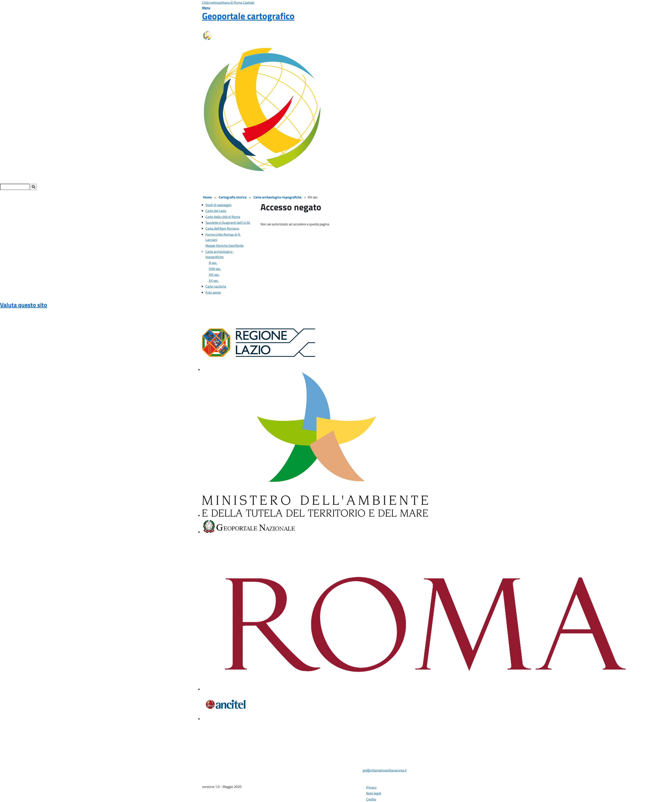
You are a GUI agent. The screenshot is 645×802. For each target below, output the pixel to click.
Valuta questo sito (23, 304)
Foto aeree (213, 292)
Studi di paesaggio (218, 204)
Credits (371, 799)
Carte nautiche (215, 286)
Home (207, 197)
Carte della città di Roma (222, 216)
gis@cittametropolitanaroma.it (385, 770)
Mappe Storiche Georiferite (224, 245)
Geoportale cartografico (248, 16)
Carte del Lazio (215, 210)
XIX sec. (214, 274)
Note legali (373, 793)
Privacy (371, 787)
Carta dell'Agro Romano (222, 228)
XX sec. (214, 280)
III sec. (213, 262)
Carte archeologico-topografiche (277, 197)
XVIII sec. (215, 268)
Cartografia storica (233, 197)
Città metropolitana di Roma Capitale (228, 2)
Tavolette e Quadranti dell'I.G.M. (227, 222)
